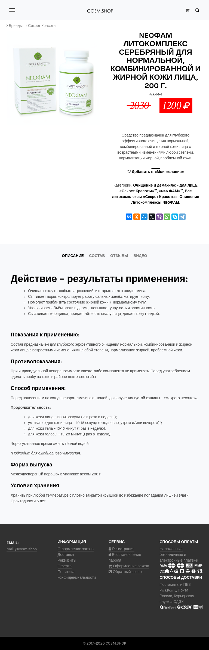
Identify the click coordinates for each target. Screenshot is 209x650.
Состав (97, 255)
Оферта (65, 566)
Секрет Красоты (42, 25)
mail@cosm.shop (22, 549)
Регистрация (121, 549)
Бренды (16, 25)
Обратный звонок (126, 571)
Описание (73, 255)
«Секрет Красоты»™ (138, 191)
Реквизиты (67, 560)
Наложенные (171, 549)
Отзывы (119, 255)
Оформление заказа (76, 549)
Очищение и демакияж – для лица (165, 185)
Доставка (66, 554)
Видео (140, 255)
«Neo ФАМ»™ (171, 191)
